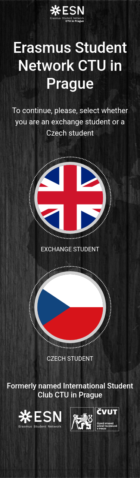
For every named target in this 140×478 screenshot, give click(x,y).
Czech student (70, 314)
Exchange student (70, 205)
